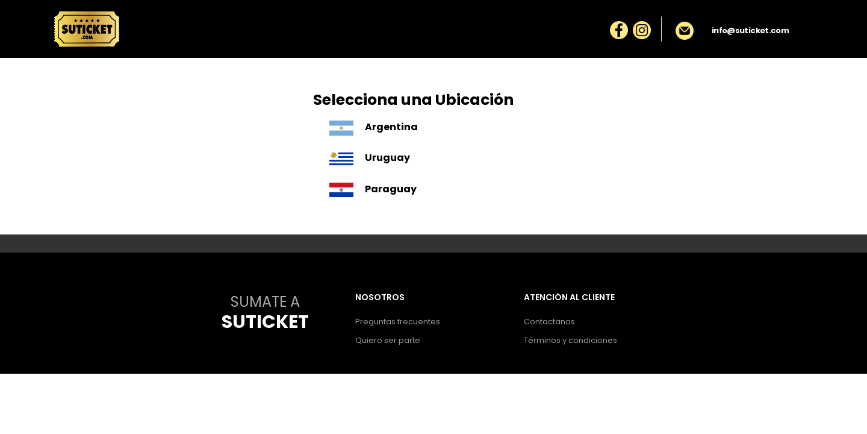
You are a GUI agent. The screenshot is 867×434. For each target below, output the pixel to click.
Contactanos (549, 321)
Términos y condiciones (570, 340)
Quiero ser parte (387, 340)
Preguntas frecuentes (397, 321)
